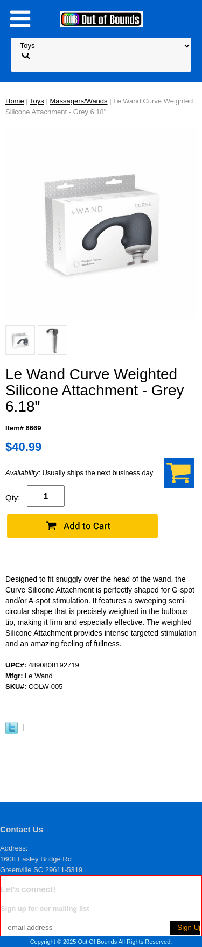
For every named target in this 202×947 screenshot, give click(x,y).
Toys (37, 101)
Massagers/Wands (78, 101)
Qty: (12, 497)
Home (14, 101)
